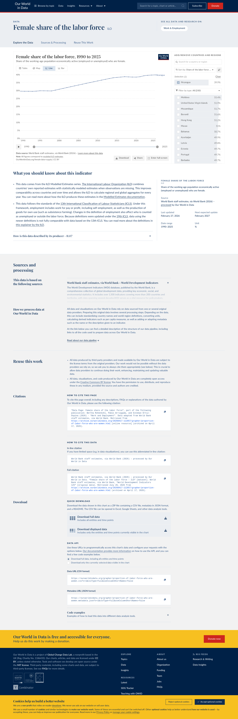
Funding (161, 677)
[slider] (34, 147)
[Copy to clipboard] (161, 412)
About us (161, 665)
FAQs (45, 675)
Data (60, 6)
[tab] (23, 68)
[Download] (122, 158)
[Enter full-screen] (157, 158)
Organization (163, 671)
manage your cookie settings (126, 712)
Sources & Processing (53, 42)
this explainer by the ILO (30, 225)
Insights (71, 6)
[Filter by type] (198, 90)
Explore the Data (23, 42)
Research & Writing (203, 665)
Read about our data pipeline (83, 340)
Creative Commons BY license (95, 382)
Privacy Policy (103, 712)
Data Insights (199, 671)
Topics (124, 665)
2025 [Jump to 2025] (164, 147)
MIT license (23, 671)
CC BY (56, 160)
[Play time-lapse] (18, 146)
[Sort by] (194, 70)
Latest (124, 689)
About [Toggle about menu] (100, 6)
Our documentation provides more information (107, 556)
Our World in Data (22, 6)
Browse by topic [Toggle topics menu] (44, 6)
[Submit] (183, 6)
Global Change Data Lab (59, 661)
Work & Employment (174, 28)
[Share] (138, 158)
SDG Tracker (127, 694)
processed (166, 205)
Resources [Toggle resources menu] (85, 6)
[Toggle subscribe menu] (197, 6)
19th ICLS (122, 216)
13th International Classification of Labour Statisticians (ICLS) (96, 203)
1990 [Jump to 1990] (26, 147)
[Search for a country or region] (198, 62)
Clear (218, 76)
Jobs (159, 688)
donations (56, 706)
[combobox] (162, 6)
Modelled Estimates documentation (124, 197)
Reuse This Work (83, 42)
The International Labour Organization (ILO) (107, 184)
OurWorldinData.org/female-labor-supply (34, 160)
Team (159, 682)
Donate (215, 6)
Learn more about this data (90, 153)
